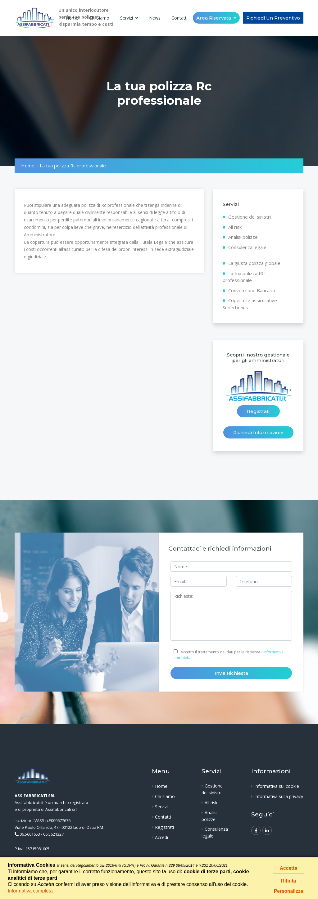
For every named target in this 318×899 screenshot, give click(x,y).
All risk (235, 227)
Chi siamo (99, 18)
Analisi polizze (243, 237)
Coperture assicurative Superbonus (250, 304)
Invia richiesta (231, 673)
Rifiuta (288, 881)
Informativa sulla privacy (278, 797)
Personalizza (289, 892)
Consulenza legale (247, 247)
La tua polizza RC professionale (244, 277)
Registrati (258, 412)
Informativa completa (31, 890)
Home (72, 18)
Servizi (127, 18)
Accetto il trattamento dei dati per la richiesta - (229, 655)
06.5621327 (53, 835)
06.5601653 (30, 835)
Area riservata (214, 18)
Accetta (288, 868)
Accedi (161, 838)
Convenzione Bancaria (251, 290)
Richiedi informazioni (258, 433)
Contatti (179, 18)
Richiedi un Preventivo (273, 18)
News (155, 18)
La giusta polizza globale (254, 263)
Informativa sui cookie (276, 787)
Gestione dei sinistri (249, 217)
